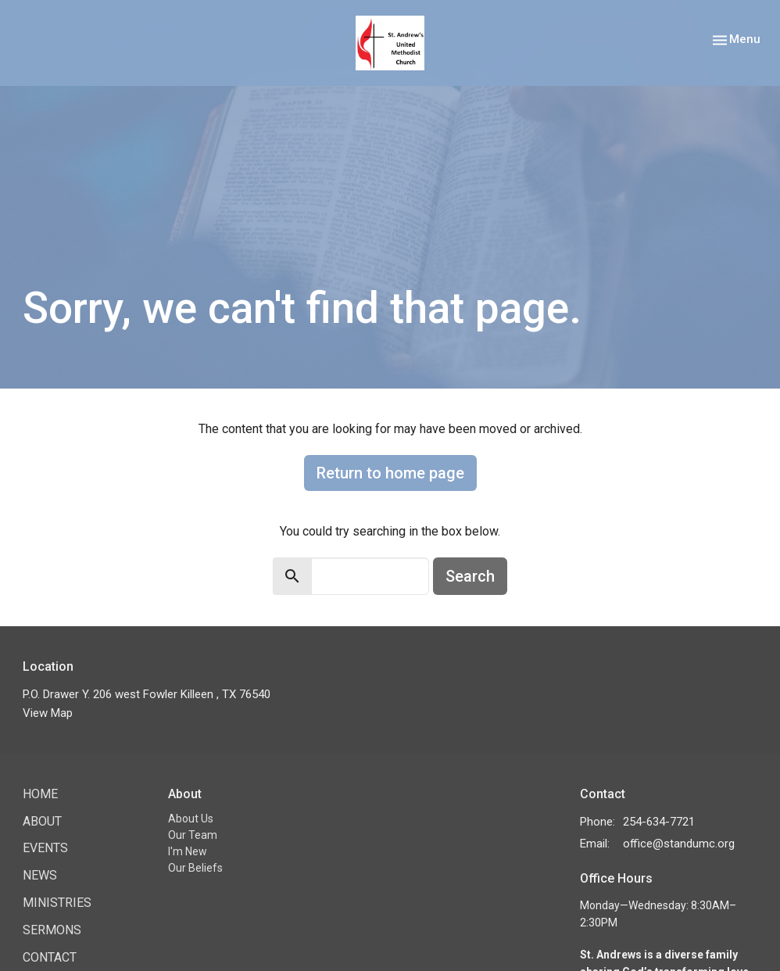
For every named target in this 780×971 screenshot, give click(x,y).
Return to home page (390, 473)
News (40, 875)
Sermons (52, 930)
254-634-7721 (659, 822)
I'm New (187, 851)
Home (40, 793)
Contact (50, 957)
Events (45, 847)
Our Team (192, 835)
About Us (190, 818)
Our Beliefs (195, 868)
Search (470, 576)
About (42, 821)
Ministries (57, 902)
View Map (48, 713)
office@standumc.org (679, 844)
